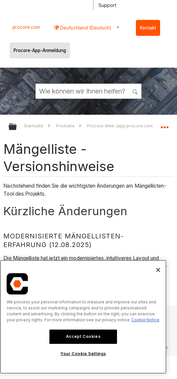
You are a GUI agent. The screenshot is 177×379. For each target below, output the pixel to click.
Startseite (34, 125)
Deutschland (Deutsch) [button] (85, 28)
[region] (83, 317)
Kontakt (148, 28)
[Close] (158, 270)
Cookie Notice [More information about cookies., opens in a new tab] (145, 319)
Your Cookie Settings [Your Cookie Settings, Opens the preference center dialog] (83, 353)
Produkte (66, 125)
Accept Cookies (83, 336)
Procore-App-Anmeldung (40, 50)
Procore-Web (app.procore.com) (121, 125)
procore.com (26, 27)
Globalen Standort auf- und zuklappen (164, 124)
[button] (135, 91)
